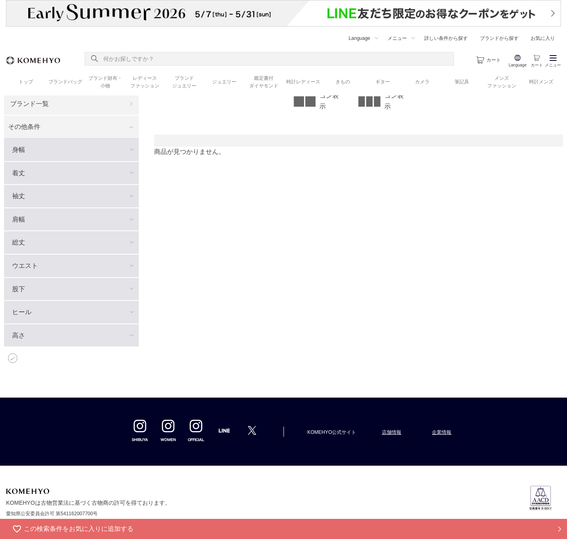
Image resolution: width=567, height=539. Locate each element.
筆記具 (461, 82)
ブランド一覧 (29, 103)
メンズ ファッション (501, 82)
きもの (343, 82)
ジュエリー (224, 82)
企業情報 (441, 432)
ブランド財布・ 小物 (105, 82)
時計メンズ (541, 82)
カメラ (422, 82)
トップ (26, 82)
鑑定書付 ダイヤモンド (263, 82)
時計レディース (303, 82)
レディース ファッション (144, 82)
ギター (382, 82)
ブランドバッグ (65, 82)
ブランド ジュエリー (184, 82)
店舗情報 (391, 432)
